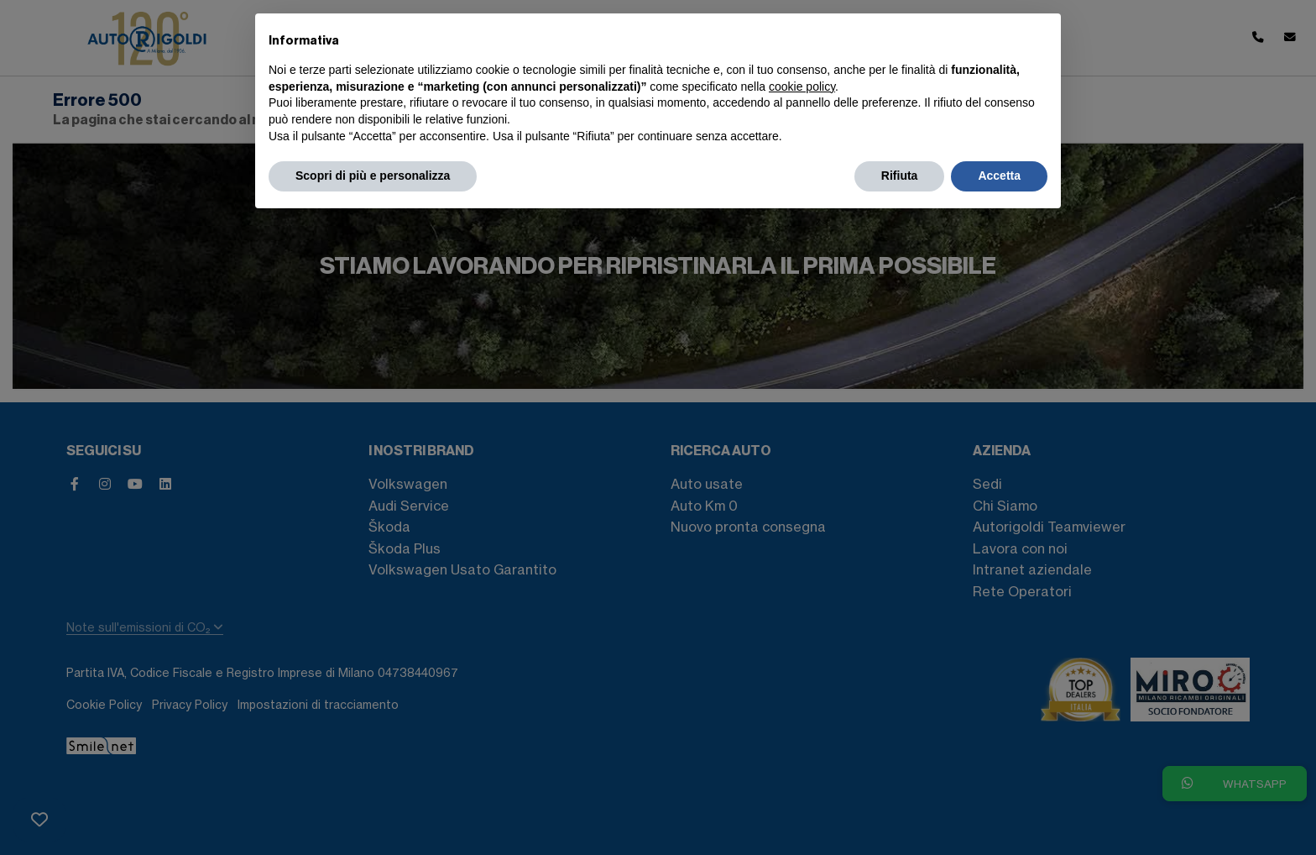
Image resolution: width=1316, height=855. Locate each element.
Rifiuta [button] (899, 175)
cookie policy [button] (802, 86)
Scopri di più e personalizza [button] (372, 175)
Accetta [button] (999, 175)
